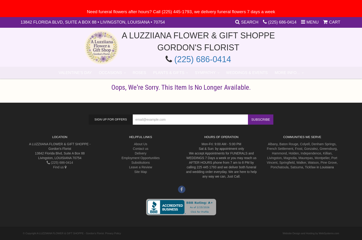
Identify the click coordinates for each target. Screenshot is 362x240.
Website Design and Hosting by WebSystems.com (311, 233)
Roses (139, 73)
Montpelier (322, 158)
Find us (59, 167)
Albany (273, 144)
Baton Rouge (288, 144)
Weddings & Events (247, 73)
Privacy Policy (113, 233)
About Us (140, 144)
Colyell (305, 144)
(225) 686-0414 (282, 22)
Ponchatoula (280, 167)
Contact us (140, 149)
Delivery (141, 153)
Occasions (110, 73)
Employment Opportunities (141, 158)
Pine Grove (329, 162)
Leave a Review (140, 167)
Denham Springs (323, 144)
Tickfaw (310, 167)
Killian (327, 153)
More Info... (287, 73)
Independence (311, 153)
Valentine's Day (75, 73)
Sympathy (205, 73)
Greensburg (328, 149)
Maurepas (306, 158)
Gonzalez (311, 149)
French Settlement (280, 149)
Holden (294, 153)
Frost (298, 149)
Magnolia (290, 158)
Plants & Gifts (168, 73)
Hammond (279, 153)
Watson (313, 162)
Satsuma (296, 167)
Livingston (274, 158)
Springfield (287, 162)
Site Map (140, 172)
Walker (301, 162)
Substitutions (140, 162)
